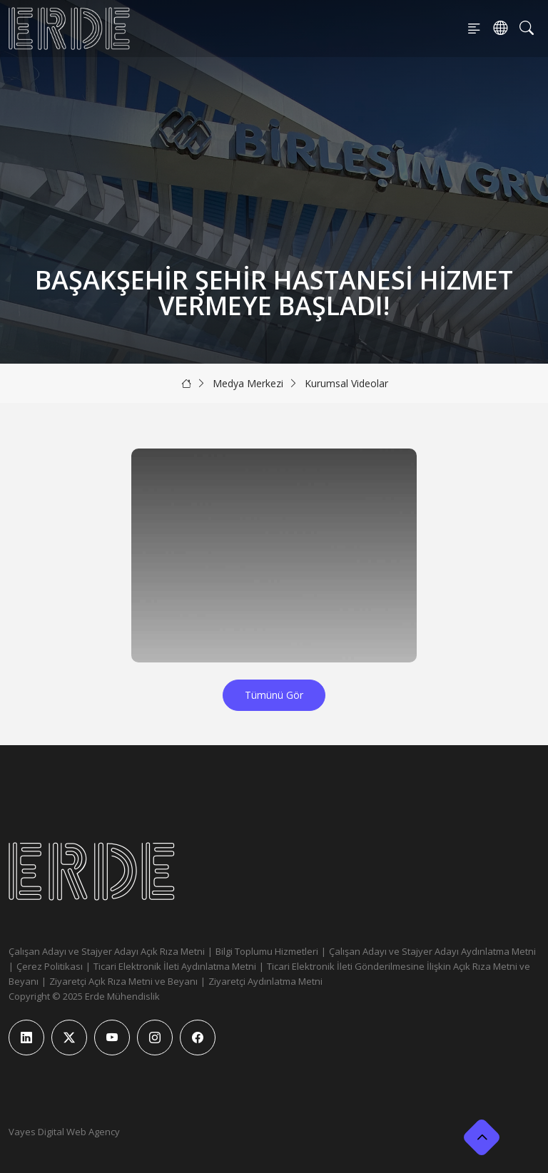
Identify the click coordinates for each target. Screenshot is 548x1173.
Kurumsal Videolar (346, 383)
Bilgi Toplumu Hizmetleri (266, 951)
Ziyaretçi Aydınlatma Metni (265, 981)
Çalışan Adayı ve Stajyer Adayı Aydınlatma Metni (432, 951)
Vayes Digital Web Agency (64, 1131)
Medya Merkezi (248, 383)
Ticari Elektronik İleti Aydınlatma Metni (174, 966)
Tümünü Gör (274, 695)
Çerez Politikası (49, 966)
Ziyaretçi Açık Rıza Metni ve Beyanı (123, 981)
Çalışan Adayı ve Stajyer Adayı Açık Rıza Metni (107, 951)
